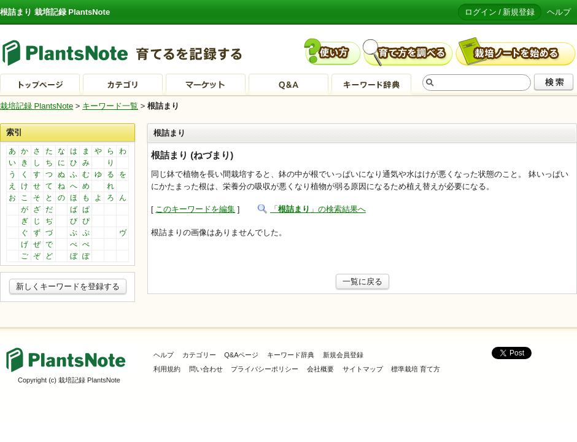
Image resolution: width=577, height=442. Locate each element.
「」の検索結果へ (318, 209)
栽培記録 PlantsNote (36, 105)
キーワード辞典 (290, 355)
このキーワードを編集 (195, 209)
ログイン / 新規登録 (500, 12)
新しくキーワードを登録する (68, 286)
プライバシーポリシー (264, 369)
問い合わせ (206, 369)
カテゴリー (199, 355)
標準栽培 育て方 (415, 369)
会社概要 (320, 369)
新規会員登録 (343, 355)
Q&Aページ (241, 355)
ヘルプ (559, 12)
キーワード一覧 (110, 105)
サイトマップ (363, 369)
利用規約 (166, 369)
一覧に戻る (362, 281)
